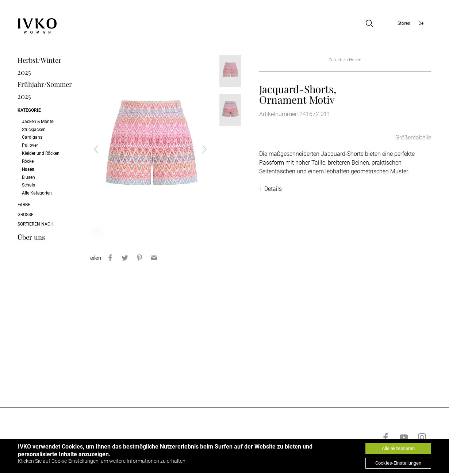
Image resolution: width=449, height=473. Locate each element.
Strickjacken (34, 129)
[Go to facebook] (385, 437)
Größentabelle (413, 137)
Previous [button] (101, 149)
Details (273, 188)
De (420, 23)
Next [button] (198, 149)
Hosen (28, 169)
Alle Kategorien (37, 193)
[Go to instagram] (422, 437)
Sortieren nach (36, 224)
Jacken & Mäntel (38, 121)
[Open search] (369, 23)
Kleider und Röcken (41, 153)
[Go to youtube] (404, 437)
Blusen (28, 177)
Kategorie (29, 110)
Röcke (28, 161)
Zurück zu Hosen (345, 59)
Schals (28, 185)
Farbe (24, 204)
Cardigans (32, 137)
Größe (26, 214)
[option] (150, 149)
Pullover (30, 145)
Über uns (31, 237)
